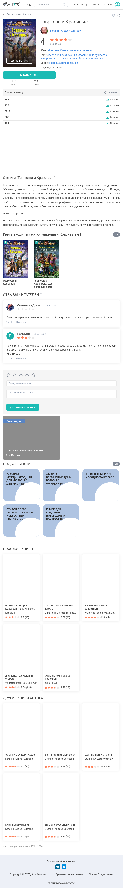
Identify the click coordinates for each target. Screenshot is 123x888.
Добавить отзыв (23, 407)
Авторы (85, 4)
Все (116, 234)
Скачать (114, 99)
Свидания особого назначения (25, 450)
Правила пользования (69, 874)
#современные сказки (54, 58)
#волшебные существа (92, 55)
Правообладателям (101, 874)
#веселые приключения (62, 55)
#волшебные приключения (86, 58)
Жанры (96, 4)
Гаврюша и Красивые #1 (64, 62)
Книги (74, 4)
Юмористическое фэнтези (76, 50)
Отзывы (107, 4)
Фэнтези (53, 50)
